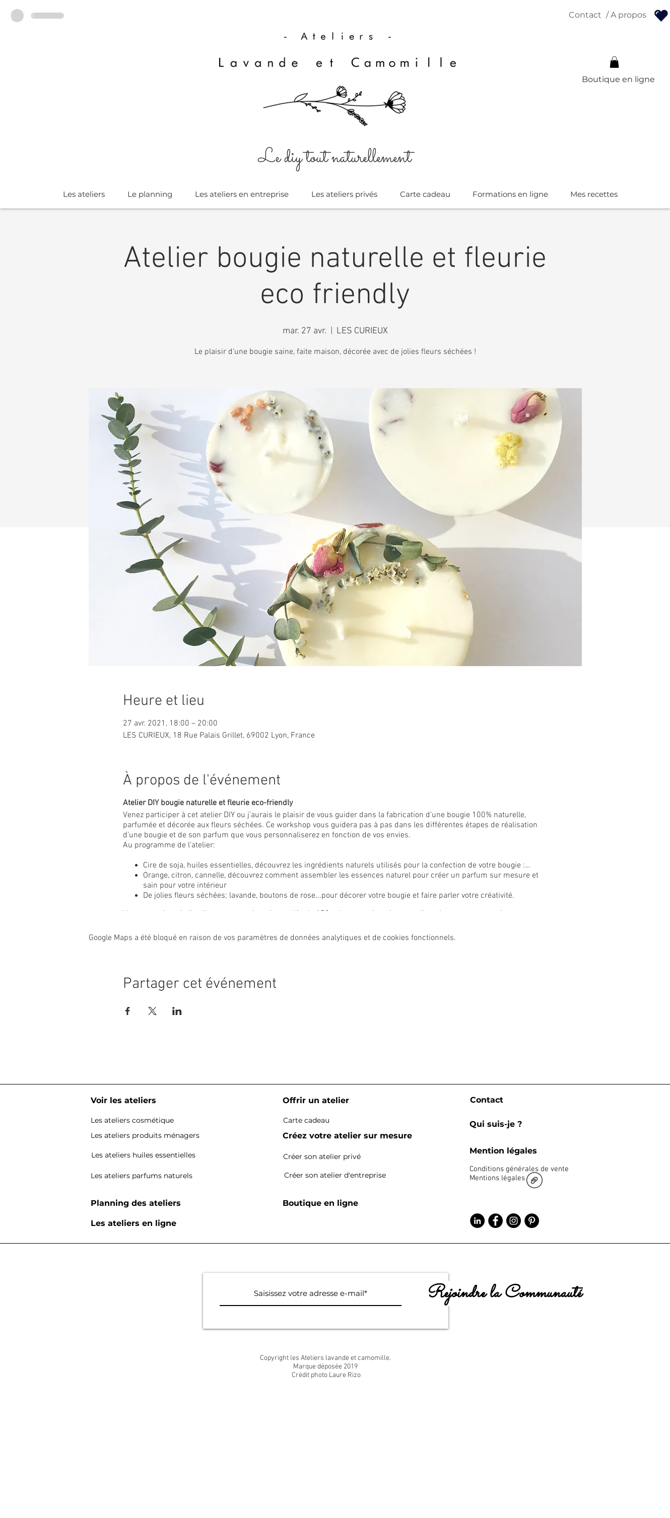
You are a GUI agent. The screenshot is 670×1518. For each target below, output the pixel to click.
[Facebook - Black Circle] (495, 1220)
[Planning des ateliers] (136, 1203)
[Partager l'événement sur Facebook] (127, 1011)
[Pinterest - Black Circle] (531, 1220)
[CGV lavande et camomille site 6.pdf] (534, 1181)
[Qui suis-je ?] (496, 1124)
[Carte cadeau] (306, 1121)
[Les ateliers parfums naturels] (141, 1176)
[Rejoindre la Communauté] (504, 1293)
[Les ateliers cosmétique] (132, 1121)
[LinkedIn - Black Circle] (477, 1220)
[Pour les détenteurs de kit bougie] (661, 15)
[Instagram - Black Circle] (513, 1220)
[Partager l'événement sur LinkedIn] (177, 1011)
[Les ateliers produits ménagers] (145, 1136)
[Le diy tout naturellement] (334, 158)
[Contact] (584, 15)
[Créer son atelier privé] (322, 1157)
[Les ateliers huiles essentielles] (143, 1155)
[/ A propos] (625, 15)
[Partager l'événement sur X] (152, 1011)
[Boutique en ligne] (618, 79)
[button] (614, 62)
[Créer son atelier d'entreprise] (335, 1176)
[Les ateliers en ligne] (133, 1223)
